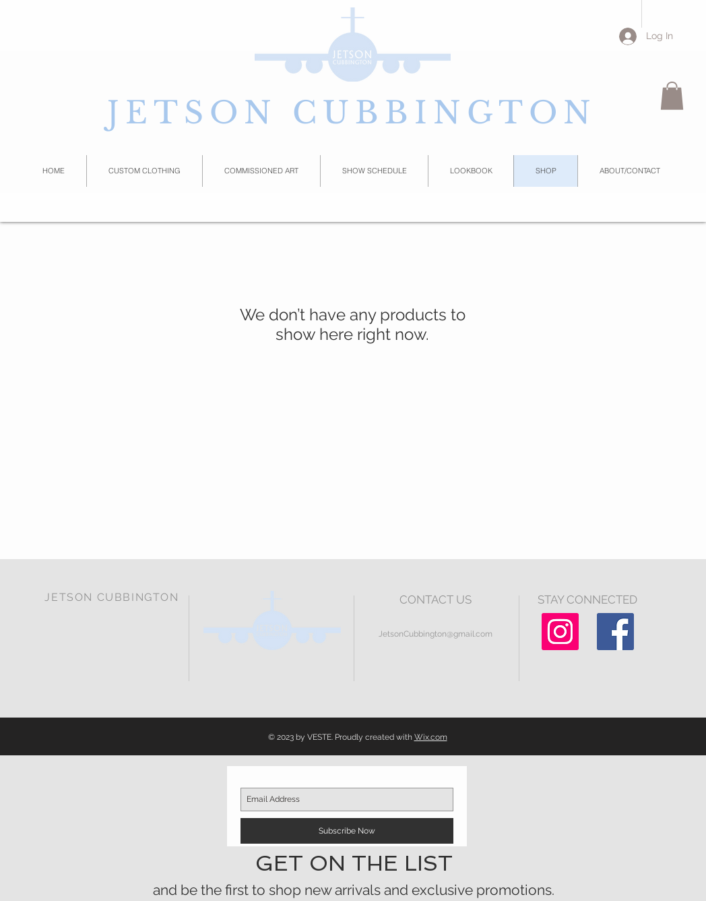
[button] (672, 96)
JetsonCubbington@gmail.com (435, 634)
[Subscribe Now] (346, 831)
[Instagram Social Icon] (560, 631)
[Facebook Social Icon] (615, 631)
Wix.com (430, 737)
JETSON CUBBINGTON (352, 113)
